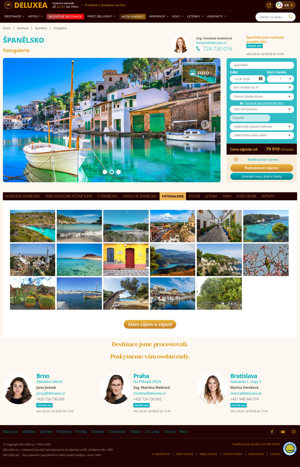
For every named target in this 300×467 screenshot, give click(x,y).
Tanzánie (97, 431)
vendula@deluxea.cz (211, 42)
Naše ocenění (184, 454)
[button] (262, 87)
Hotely (35, 16)
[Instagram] (269, 5)
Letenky (195, 16)
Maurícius (10, 431)
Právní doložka (232, 454)
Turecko (169, 431)
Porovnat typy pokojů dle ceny (264, 103)
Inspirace (158, 16)
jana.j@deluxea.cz (50, 393)
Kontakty (216, 16)
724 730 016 (217, 48)
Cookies (275, 454)
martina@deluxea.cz (149, 393)
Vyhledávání (256, 454)
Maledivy (29, 431)
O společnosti (161, 454)
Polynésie (64, 431)
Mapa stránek (208, 454)
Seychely (46, 431)
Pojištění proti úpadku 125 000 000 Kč (256, 444)
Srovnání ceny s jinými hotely (262, 176)
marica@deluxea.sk (245, 393)
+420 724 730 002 (147, 399)
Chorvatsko (117, 431)
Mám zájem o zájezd (150, 324)
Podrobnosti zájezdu (262, 168)
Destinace (14, 16)
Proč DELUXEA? (102, 16)
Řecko (184, 431)
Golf (177, 16)
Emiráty (81, 431)
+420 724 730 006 (50, 399)
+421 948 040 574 (244, 399)
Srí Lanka (152, 431)
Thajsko (136, 431)
